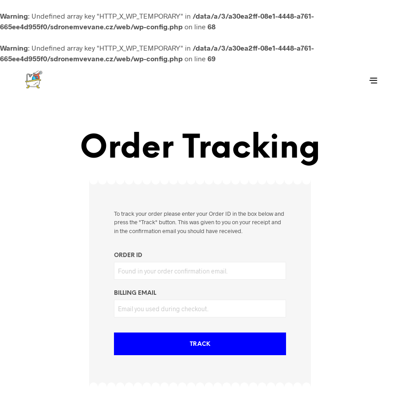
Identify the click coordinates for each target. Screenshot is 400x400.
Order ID (128, 255)
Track (200, 344)
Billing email (135, 293)
